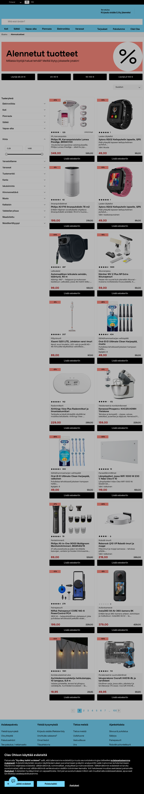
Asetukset (9, 771)
